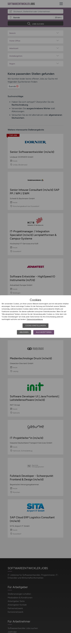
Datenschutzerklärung (35, 319)
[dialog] (35, 316)
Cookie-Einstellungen (35, 326)
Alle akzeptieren (43, 332)
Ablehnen (24, 332)
